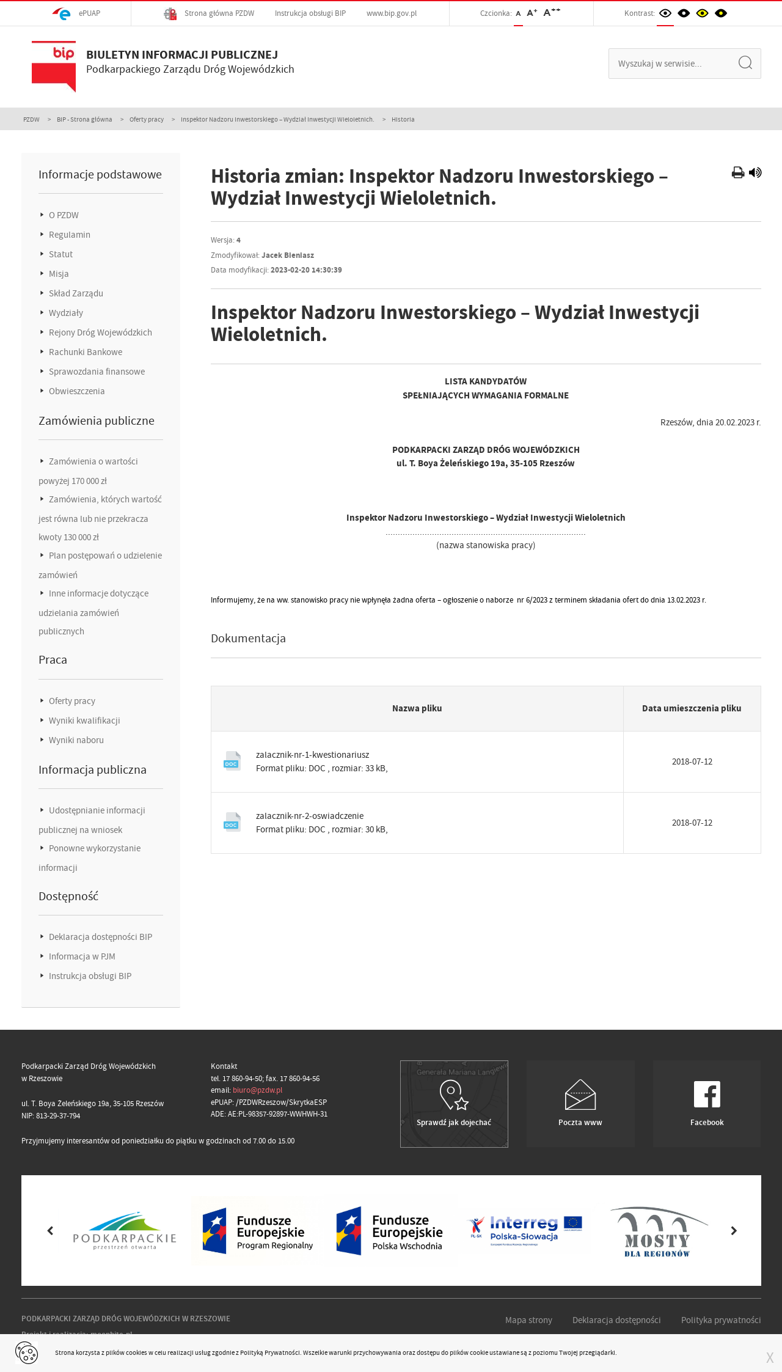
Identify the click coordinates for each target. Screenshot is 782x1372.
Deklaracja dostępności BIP (99, 937)
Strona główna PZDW (209, 13)
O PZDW (63, 215)
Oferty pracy (147, 119)
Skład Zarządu (75, 293)
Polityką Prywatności (270, 1352)
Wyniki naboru (75, 740)
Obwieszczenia (76, 391)
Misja (58, 274)
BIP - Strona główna (84, 119)
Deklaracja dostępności (616, 1320)
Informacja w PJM (81, 956)
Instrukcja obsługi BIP (310, 13)
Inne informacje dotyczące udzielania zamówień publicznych (93, 612)
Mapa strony (528, 1320)
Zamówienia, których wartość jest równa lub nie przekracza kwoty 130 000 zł (100, 518)
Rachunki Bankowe (84, 352)
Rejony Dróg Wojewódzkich (99, 332)
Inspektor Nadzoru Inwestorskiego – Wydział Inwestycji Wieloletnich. (278, 119)
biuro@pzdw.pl (257, 1090)
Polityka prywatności (721, 1320)
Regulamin (68, 235)
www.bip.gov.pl (392, 13)
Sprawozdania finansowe (96, 371)
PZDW (31, 119)
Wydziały (65, 313)
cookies (136, 1352)
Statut (60, 254)
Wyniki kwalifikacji (83, 720)
